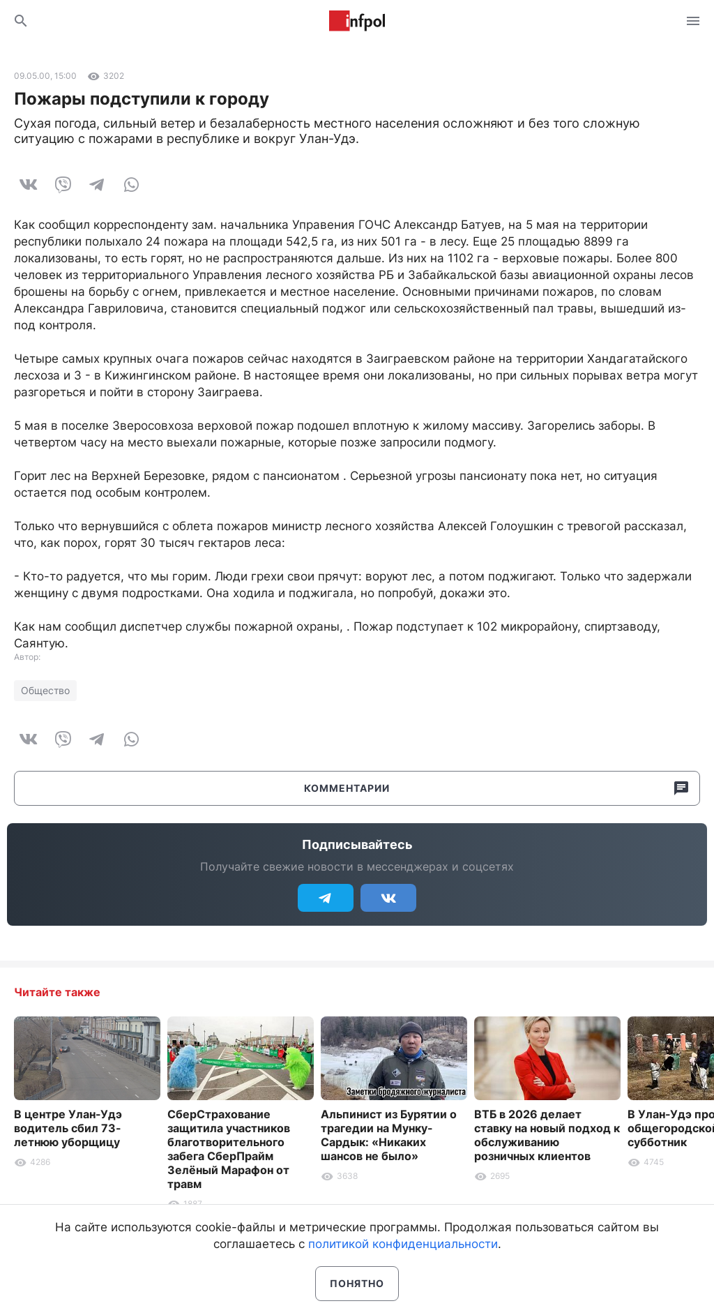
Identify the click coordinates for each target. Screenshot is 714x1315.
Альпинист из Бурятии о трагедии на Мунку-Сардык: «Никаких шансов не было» (389, 1135)
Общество (45, 690)
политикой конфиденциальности (403, 1244)
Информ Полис (357, 20)
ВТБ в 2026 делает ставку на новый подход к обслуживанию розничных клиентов (547, 1135)
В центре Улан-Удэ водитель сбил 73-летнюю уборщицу (68, 1128)
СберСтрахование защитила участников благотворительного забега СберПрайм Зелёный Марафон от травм (228, 1149)
